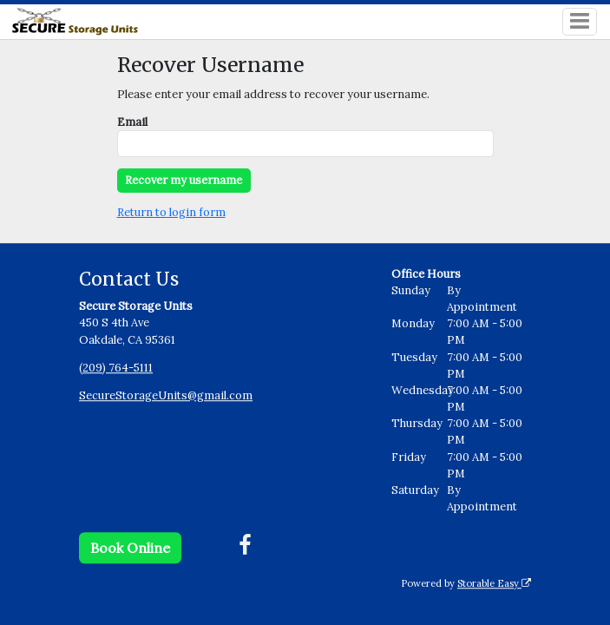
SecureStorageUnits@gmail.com (166, 395)
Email (132, 122)
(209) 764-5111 (116, 367)
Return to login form (171, 212)
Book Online (130, 547)
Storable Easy (494, 583)
